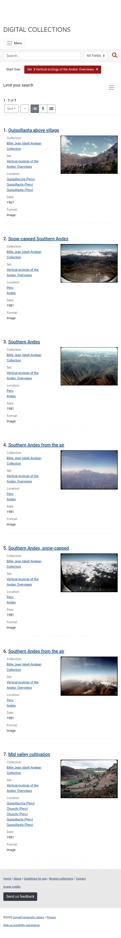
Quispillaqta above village (33, 130)
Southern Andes (24, 342)
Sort (10, 109)
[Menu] (14, 43)
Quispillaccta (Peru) (21, 179)
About (17, 878)
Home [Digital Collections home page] (7, 878)
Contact (81, 878)
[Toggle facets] (111, 87)
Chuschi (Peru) (17, 809)
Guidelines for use (35, 878)
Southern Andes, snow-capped (38, 548)
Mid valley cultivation (29, 754)
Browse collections (61, 878)
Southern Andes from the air (36, 445)
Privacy (51, 917)
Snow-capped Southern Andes (38, 238)
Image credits (12, 886)
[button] (62, 70)
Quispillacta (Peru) (20, 185)
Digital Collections (37, 29)
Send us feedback (20, 896)
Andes (11, 293)
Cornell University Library (28, 917)
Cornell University (25, 9)
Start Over (13, 69)
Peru (10, 288)
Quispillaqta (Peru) (20, 190)
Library (16, 20)
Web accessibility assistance (21, 925)
